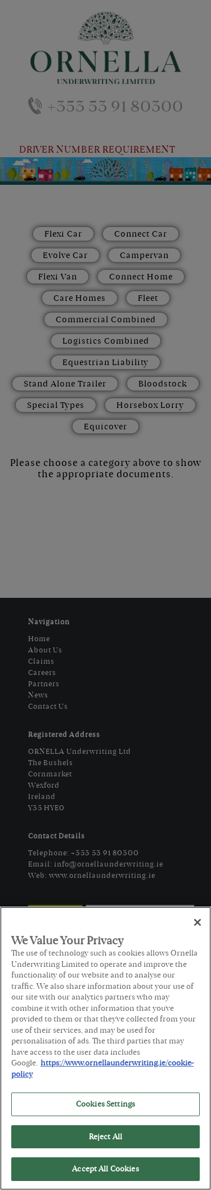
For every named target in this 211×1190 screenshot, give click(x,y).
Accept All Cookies (105, 1169)
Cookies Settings (105, 1104)
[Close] (197, 922)
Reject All (105, 1137)
